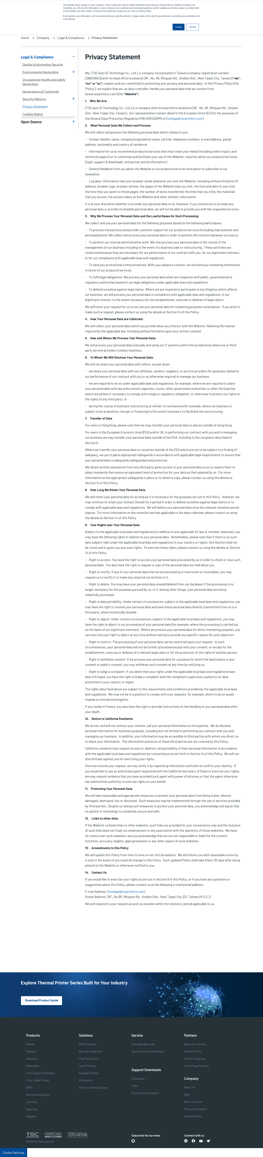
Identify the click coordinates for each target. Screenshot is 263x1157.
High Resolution (88, 1058)
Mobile (30, 1044)
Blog (187, 1094)
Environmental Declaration (40, 72)
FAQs (135, 1086)
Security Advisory (34, 99)
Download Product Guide (41, 1000)
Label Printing (87, 1066)
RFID (29, 1087)
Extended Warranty (143, 1044)
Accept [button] (178, 27)
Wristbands (86, 1080)
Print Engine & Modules (40, 1073)
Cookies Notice (32, 114)
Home (25, 38)
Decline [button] (192, 27)
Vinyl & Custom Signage (93, 1087)
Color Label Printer (37, 1080)
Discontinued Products (145, 1093)
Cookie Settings (13, 1152)
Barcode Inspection (38, 1095)
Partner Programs (195, 1058)
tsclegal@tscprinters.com (184, 118)
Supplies (31, 1116)
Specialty (32, 1109)
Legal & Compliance (70, 38)
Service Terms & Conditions (148, 1051)
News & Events (193, 1102)
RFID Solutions (88, 1044)
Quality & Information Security (42, 64)
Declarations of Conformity (40, 91)
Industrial (32, 1058)
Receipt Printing (88, 1073)
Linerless (31, 1102)
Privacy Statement (34, 106)
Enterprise (32, 1066)
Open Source (31, 122)
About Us (189, 1087)
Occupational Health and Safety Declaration (43, 82)
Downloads (138, 1078)
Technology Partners (196, 1066)
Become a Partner (195, 1044)
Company (43, 38)
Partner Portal (192, 1051)
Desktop (31, 1051)
